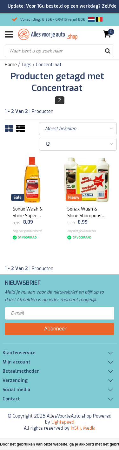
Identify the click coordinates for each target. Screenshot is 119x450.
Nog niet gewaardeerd (27, 231)
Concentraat (49, 65)
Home (11, 65)
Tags (26, 65)
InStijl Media (83, 428)
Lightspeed (62, 422)
